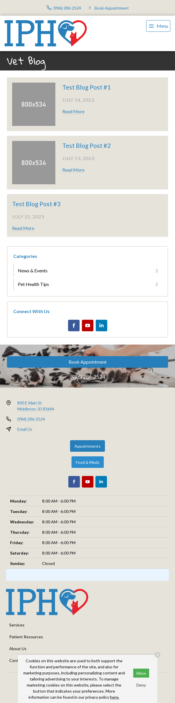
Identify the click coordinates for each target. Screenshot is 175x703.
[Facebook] (74, 325)
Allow (141, 673)
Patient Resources (26, 636)
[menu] (158, 26)
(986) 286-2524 (87, 376)
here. (114, 697)
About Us (18, 648)
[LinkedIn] (101, 325)
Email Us (24, 429)
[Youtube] (87, 325)
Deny (141, 684)
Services (17, 624)
